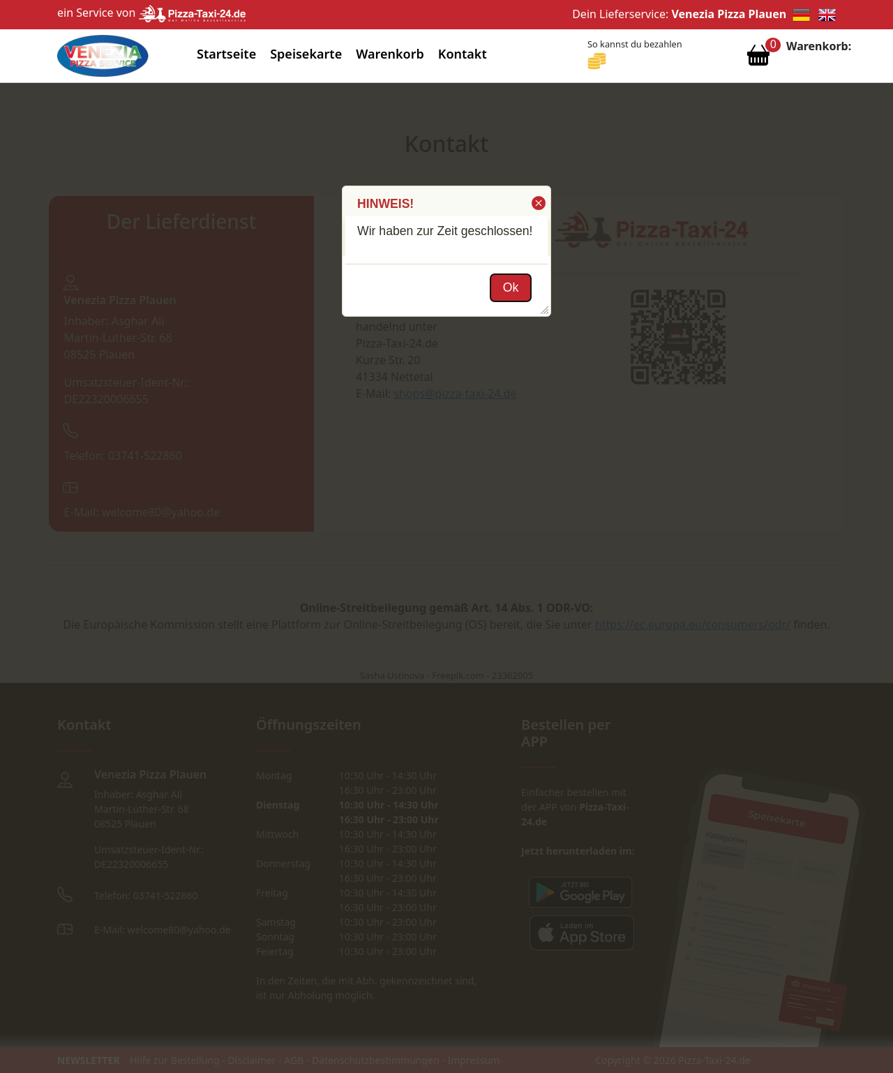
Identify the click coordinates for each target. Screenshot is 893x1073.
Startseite (226, 53)
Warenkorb (390, 53)
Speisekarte (306, 53)
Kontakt (462, 53)
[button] (537, 203)
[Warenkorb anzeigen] (758, 58)
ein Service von (151, 12)
